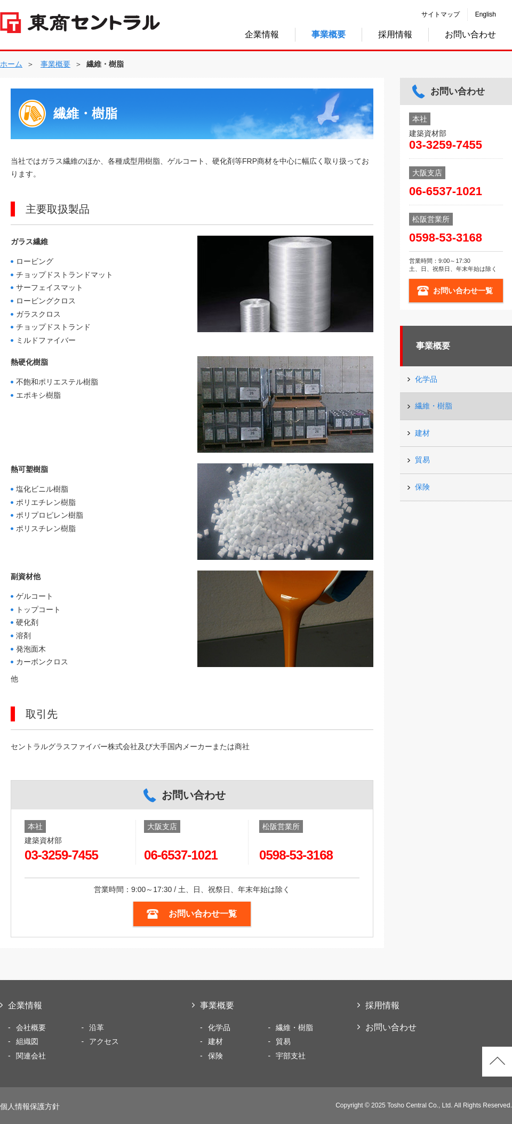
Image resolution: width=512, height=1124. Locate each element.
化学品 (426, 379)
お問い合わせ (470, 34)
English (485, 14)
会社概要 (31, 1027)
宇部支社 (291, 1055)
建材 (422, 433)
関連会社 (31, 1055)
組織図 (27, 1041)
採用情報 (395, 34)
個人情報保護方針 (30, 1106)
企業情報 (262, 34)
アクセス (104, 1041)
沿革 (96, 1027)
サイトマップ (440, 14)
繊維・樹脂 (433, 406)
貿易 (422, 459)
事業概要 (433, 345)
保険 (422, 487)
